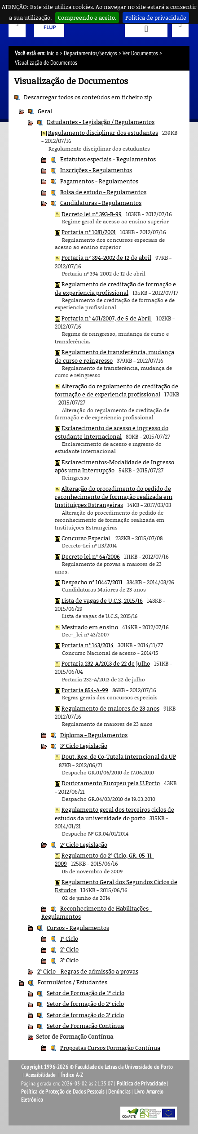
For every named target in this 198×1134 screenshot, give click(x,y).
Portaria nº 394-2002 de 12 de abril (106, 257)
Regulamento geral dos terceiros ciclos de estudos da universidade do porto (114, 813)
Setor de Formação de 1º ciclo (85, 993)
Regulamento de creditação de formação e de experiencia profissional (115, 288)
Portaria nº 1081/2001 (89, 232)
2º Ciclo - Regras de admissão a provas (87, 971)
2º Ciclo (69, 949)
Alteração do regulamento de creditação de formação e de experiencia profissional (116, 390)
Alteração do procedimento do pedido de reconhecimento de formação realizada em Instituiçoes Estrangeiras (113, 497)
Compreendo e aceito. (87, 17)
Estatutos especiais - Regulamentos (108, 159)
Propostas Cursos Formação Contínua (110, 1048)
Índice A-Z (72, 1075)
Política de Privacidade (141, 1083)
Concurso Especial (86, 538)
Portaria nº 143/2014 (88, 645)
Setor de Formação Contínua (85, 1026)
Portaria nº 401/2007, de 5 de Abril (107, 318)
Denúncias (119, 1091)
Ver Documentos (140, 53)
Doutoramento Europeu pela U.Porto (111, 783)
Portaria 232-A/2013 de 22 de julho (106, 663)
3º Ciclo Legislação (83, 746)
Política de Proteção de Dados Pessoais (63, 1091)
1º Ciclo (69, 938)
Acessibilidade (41, 1075)
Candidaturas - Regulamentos (100, 203)
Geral (45, 111)
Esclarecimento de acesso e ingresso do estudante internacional (111, 432)
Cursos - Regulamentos (78, 928)
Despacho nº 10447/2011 (92, 582)
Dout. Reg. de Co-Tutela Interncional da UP (119, 756)
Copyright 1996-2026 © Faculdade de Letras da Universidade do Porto (97, 1067)
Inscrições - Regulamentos (96, 170)
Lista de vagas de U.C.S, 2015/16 (102, 600)
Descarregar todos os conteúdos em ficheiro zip (88, 97)
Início (52, 53)
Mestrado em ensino (90, 627)
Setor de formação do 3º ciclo (85, 1015)
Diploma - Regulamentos (94, 735)
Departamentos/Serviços (90, 53)
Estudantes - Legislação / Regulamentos (100, 122)
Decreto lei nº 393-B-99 (92, 214)
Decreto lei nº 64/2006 (91, 556)
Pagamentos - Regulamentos (99, 181)
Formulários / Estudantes (72, 982)
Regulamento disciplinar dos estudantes (103, 133)
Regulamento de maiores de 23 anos (110, 708)
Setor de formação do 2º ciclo (85, 1004)
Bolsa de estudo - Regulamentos (103, 192)
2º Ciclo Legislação (83, 844)
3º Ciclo (69, 960)
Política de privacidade (155, 17)
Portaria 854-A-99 (85, 690)
